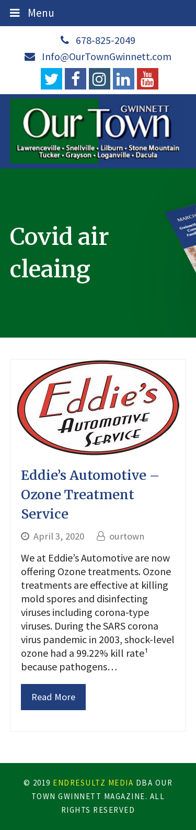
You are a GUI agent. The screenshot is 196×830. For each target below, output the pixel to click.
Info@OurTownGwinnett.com (106, 56)
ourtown (126, 536)
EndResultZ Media (93, 783)
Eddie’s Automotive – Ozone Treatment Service (90, 494)
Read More (53, 697)
